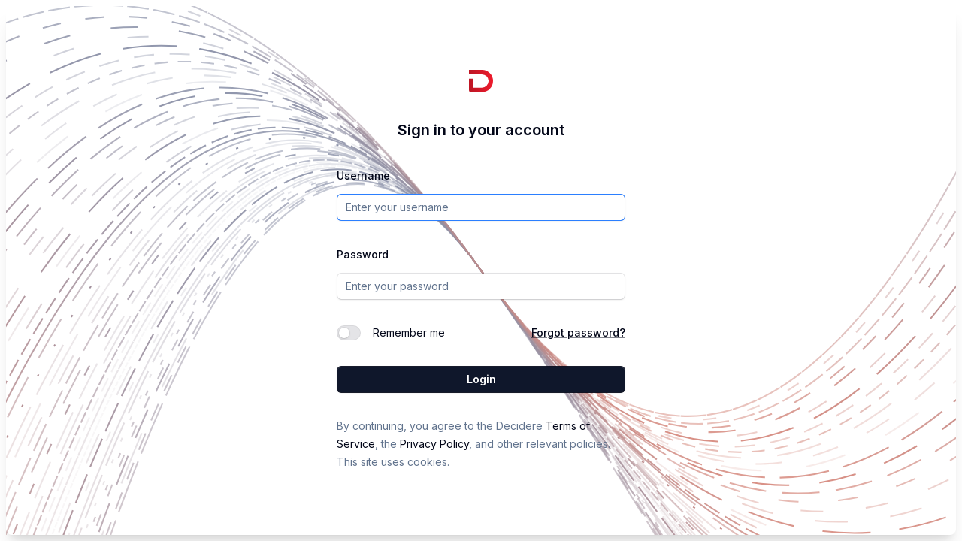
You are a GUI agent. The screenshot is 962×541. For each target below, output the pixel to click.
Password (363, 254)
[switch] (349, 332)
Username (363, 175)
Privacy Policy (434, 443)
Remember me (409, 332)
